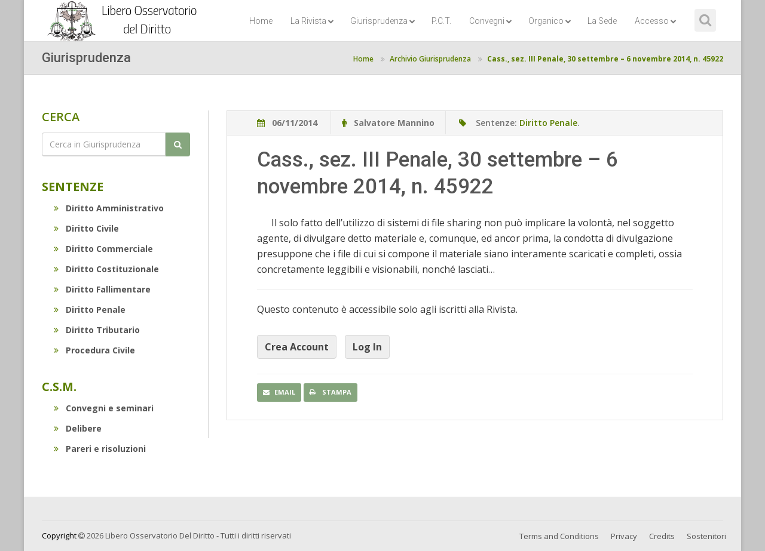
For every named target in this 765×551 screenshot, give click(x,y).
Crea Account (297, 346)
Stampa (330, 391)
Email (279, 391)
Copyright (59, 535)
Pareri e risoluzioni (100, 448)
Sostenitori (706, 536)
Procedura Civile (94, 350)
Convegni (490, 21)
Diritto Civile (86, 228)
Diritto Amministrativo (109, 208)
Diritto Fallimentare (102, 289)
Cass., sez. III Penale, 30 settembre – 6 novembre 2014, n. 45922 (605, 59)
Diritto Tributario (97, 329)
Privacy (624, 536)
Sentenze (72, 186)
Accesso (656, 21)
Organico (549, 21)
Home (261, 21)
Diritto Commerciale (103, 248)
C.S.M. (59, 386)
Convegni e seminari (104, 408)
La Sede (602, 21)
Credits (662, 536)
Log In (367, 346)
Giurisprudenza (382, 21)
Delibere (78, 428)
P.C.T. (441, 21)
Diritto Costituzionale (106, 269)
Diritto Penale (90, 309)
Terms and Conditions (559, 536)
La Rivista (312, 21)
